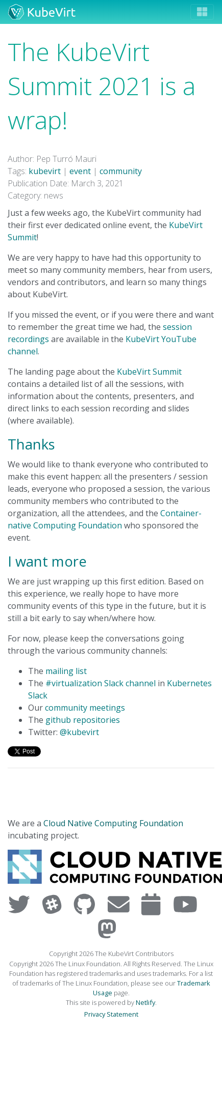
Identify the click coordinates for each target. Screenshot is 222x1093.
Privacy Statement (111, 1014)
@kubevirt (79, 732)
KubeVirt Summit (149, 371)
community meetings (85, 707)
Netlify (145, 1002)
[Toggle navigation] (202, 12)
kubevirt (45, 171)
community (121, 171)
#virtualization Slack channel (100, 683)
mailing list (66, 671)
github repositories (82, 719)
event (80, 171)
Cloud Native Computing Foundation (113, 823)
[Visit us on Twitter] (21, 904)
